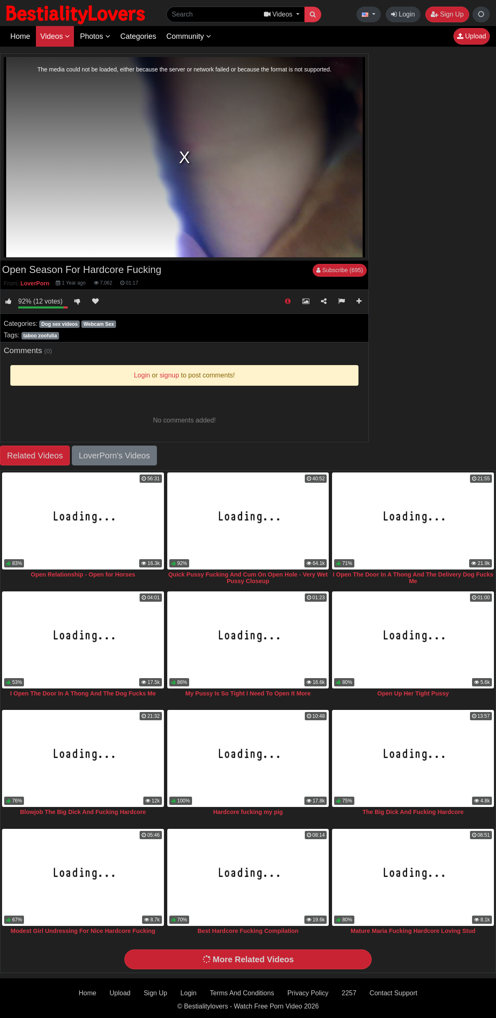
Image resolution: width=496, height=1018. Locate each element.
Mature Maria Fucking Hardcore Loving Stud (413, 931)
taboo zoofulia (40, 336)
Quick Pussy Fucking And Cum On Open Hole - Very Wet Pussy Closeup (248, 577)
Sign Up (447, 14)
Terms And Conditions (242, 993)
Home (20, 36)
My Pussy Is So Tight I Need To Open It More (248, 693)
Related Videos (35, 455)
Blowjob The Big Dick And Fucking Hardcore (83, 812)
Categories (138, 36)
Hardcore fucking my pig (248, 812)
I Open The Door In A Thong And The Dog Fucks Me (83, 693)
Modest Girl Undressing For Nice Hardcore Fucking (83, 931)
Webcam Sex (98, 324)
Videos (55, 36)
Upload (471, 36)
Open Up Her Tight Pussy (413, 693)
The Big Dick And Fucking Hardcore (413, 812)
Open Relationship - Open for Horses (83, 574)
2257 (349, 993)
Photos (95, 36)
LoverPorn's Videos (114, 455)
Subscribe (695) (339, 270)
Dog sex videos (59, 324)
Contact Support (394, 993)
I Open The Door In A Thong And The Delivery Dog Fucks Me (413, 577)
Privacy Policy (308, 993)
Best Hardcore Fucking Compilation (248, 931)
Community (188, 36)
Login (403, 14)
